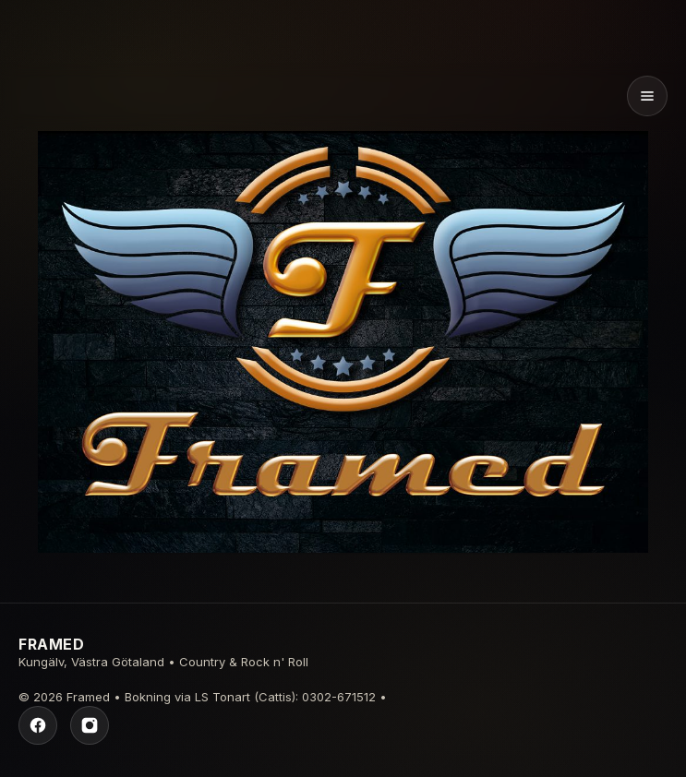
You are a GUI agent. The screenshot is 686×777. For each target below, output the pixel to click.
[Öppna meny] (647, 96)
